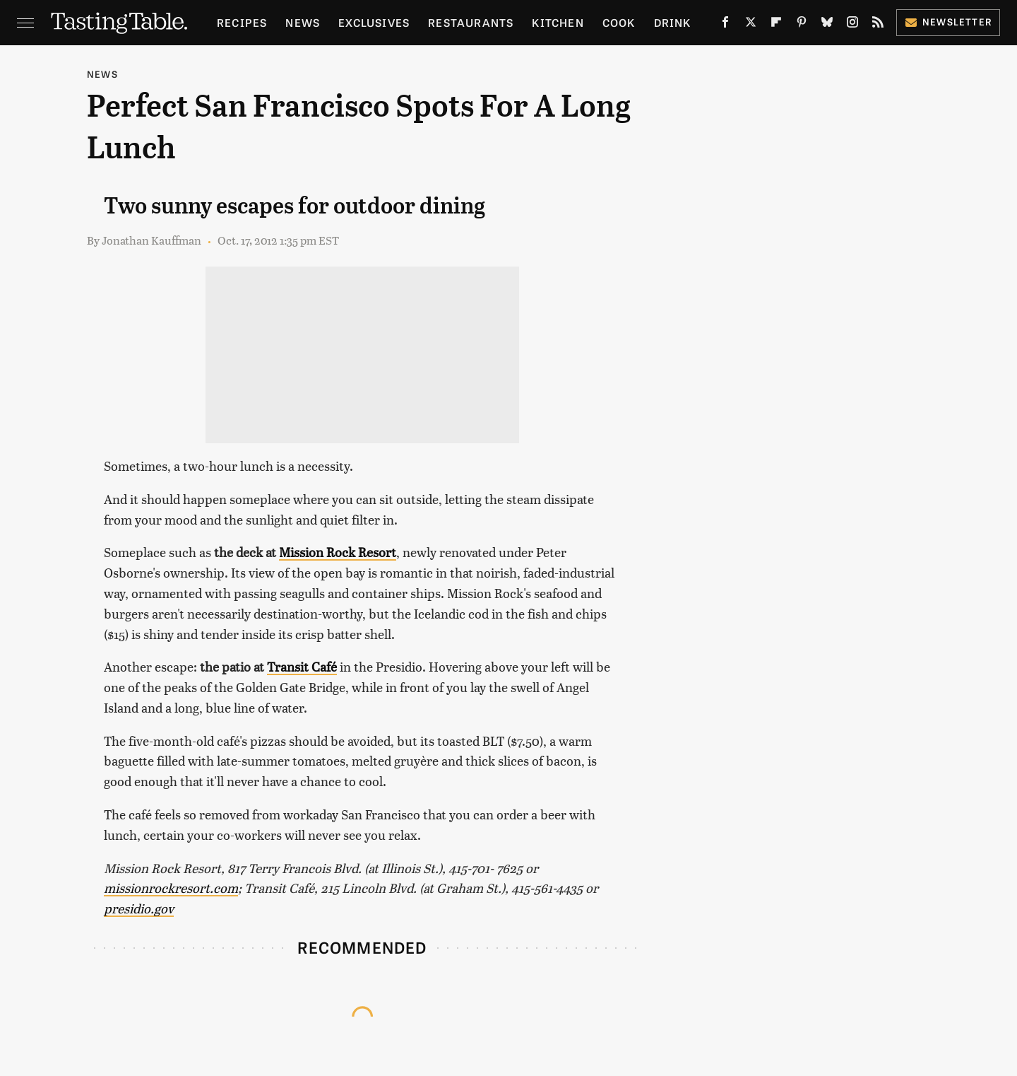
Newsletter (948, 21)
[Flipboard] (776, 25)
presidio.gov (139, 908)
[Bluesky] (827, 25)
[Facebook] (725, 25)
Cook (619, 22)
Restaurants (470, 22)
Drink (672, 22)
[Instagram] (852, 25)
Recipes (242, 22)
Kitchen (557, 22)
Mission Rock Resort (337, 552)
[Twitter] (751, 25)
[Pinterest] (802, 25)
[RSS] (878, 25)
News (302, 22)
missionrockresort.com (171, 887)
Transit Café (302, 666)
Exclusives (374, 22)
